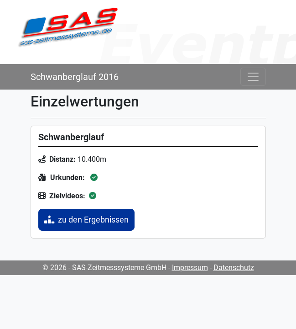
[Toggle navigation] (253, 77)
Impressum (190, 267)
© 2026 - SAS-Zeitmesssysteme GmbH (104, 267)
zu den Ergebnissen (86, 219)
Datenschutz (233, 267)
